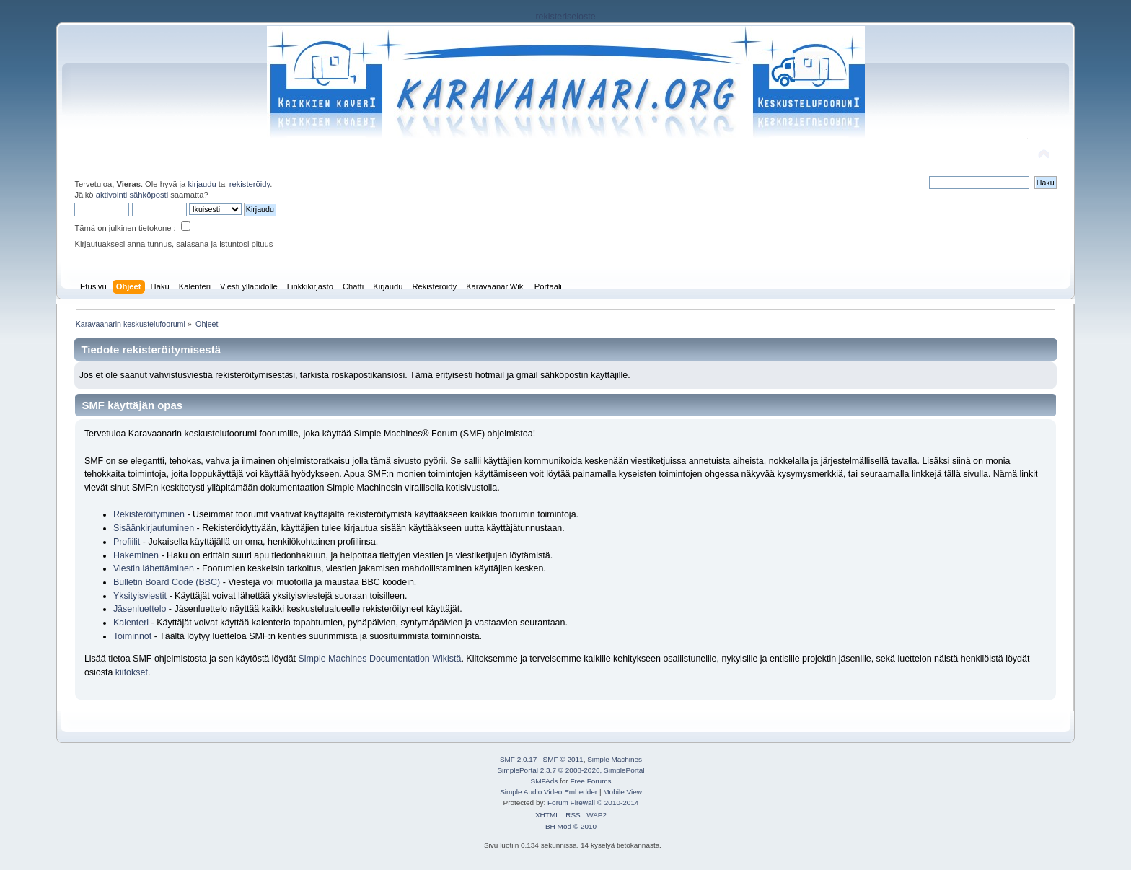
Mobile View (622, 792)
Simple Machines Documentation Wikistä (380, 659)
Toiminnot (132, 636)
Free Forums (590, 781)
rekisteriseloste (565, 17)
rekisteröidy (249, 184)
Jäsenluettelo (139, 609)
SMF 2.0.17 (518, 759)
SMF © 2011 (563, 759)
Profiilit (126, 542)
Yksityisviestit (140, 596)
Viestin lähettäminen (153, 568)
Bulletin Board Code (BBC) (168, 582)
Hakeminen (136, 555)
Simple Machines (614, 759)
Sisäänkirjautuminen (153, 528)
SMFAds (544, 781)
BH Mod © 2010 (571, 826)
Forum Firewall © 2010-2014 (592, 803)
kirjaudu (202, 184)
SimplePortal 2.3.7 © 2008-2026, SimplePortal (570, 770)
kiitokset (131, 672)
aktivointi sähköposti (132, 194)
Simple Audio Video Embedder (548, 792)
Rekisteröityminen (149, 514)
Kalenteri (131, 623)
